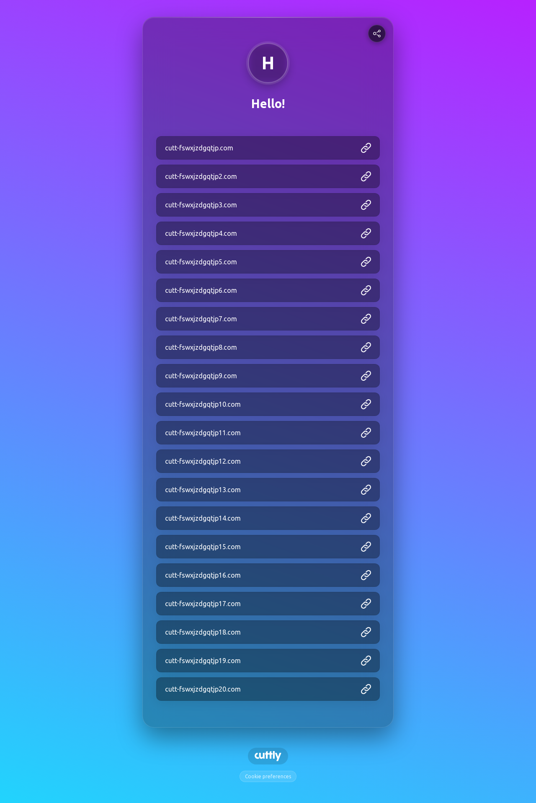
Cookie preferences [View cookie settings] (268, 776)
